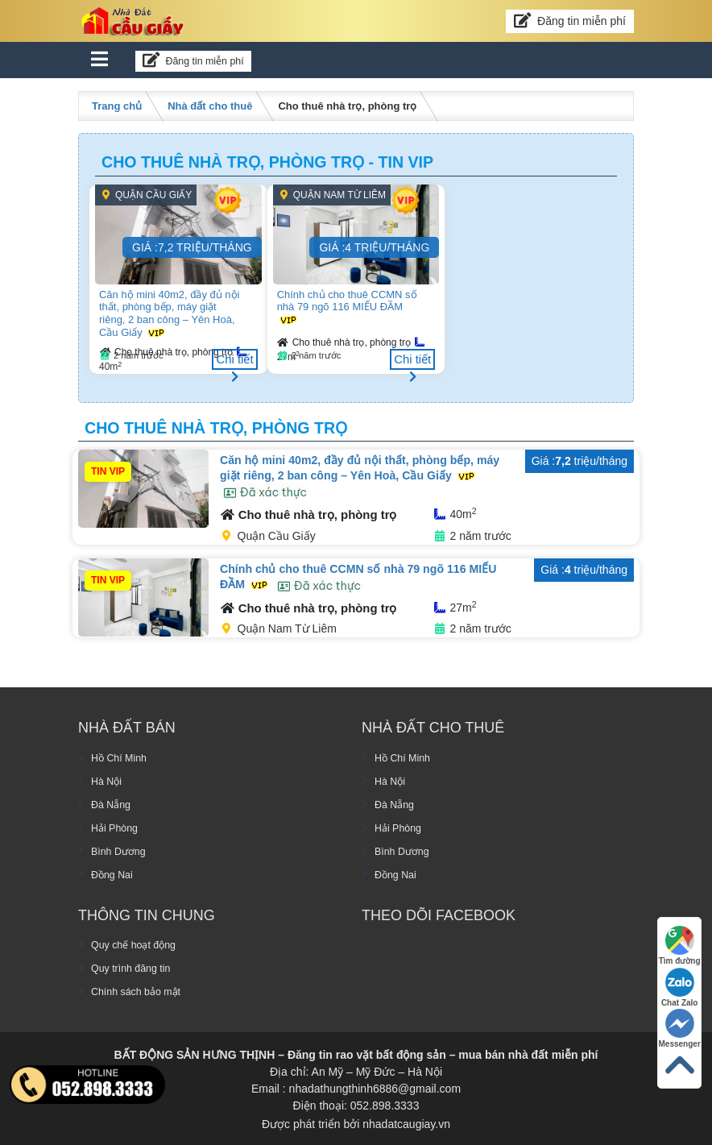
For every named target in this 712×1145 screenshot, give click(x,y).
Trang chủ (117, 106)
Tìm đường (677, 937)
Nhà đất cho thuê (210, 106)
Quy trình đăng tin (135, 966)
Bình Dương (121, 848)
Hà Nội (108, 778)
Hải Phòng (117, 825)
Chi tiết (235, 361)
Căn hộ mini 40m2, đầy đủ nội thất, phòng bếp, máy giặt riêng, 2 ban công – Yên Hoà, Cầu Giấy (171, 313)
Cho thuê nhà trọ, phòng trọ (345, 342)
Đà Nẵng (113, 801)
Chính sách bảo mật (141, 989)
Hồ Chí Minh (122, 755)
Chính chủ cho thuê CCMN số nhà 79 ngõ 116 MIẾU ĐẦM (346, 306)
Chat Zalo (677, 981)
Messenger (677, 1024)
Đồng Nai (115, 871)
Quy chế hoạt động (139, 942)
